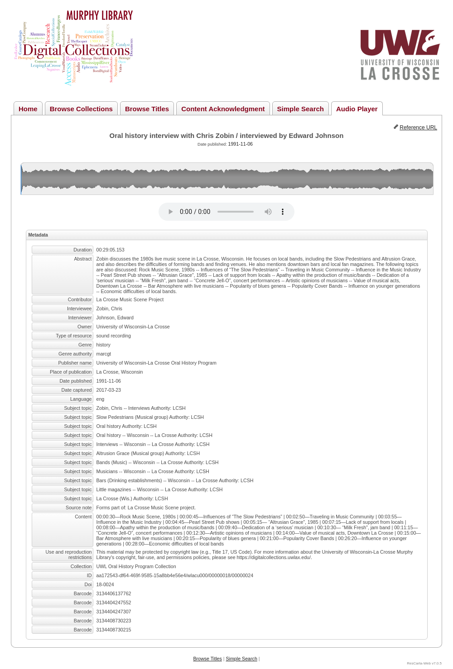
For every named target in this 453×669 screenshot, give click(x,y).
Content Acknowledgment (223, 109)
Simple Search (300, 109)
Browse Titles (147, 109)
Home (28, 109)
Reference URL (418, 127)
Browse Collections (81, 109)
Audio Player (357, 109)
